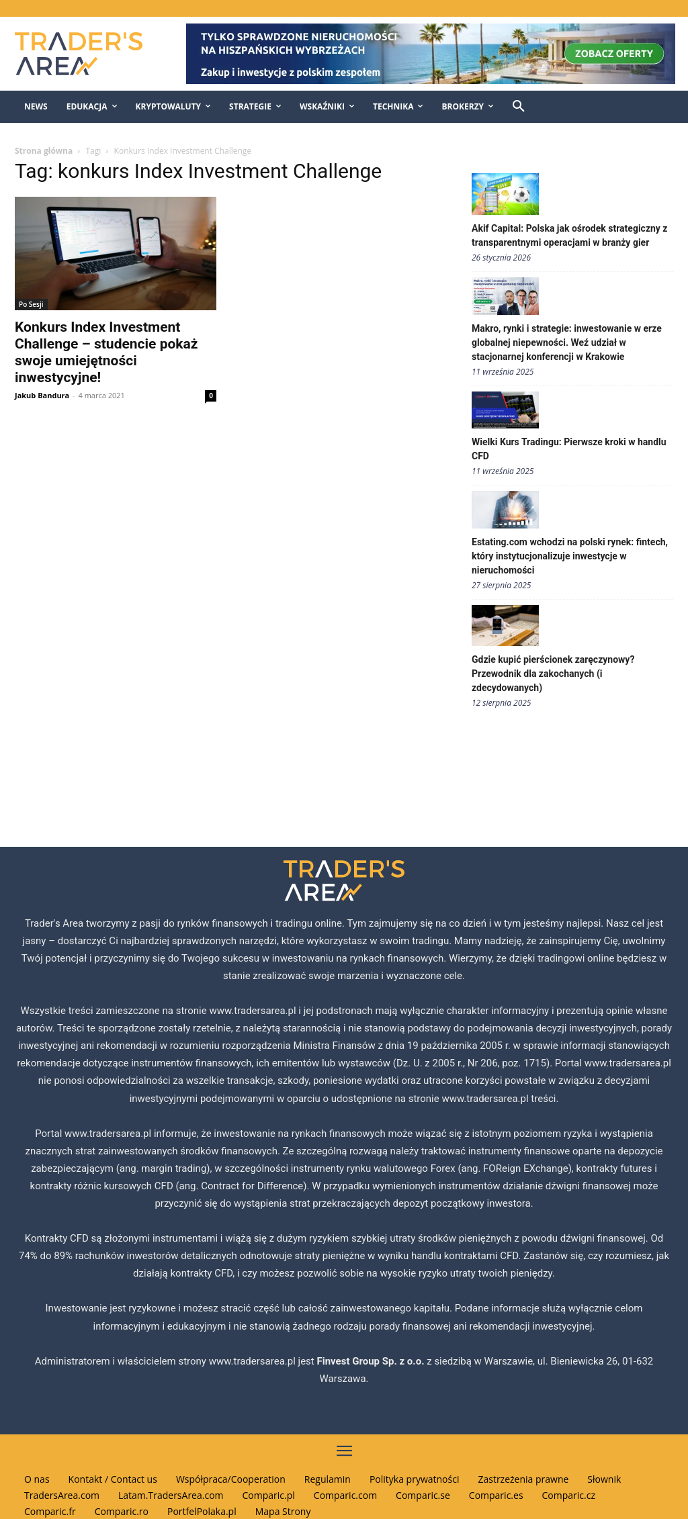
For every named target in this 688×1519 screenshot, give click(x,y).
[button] (519, 107)
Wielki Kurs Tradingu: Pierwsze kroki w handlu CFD (569, 448)
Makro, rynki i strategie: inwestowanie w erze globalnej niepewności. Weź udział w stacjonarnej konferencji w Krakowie (567, 342)
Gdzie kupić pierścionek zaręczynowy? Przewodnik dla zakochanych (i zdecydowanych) (553, 673)
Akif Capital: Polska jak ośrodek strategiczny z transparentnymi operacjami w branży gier (570, 235)
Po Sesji (31, 304)
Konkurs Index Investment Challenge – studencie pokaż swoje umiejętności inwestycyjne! (106, 352)
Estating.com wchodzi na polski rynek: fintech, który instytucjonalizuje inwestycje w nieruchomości (570, 556)
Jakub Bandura (42, 395)
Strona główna (44, 150)
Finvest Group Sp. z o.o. (371, 1361)
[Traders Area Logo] (87, 53)
